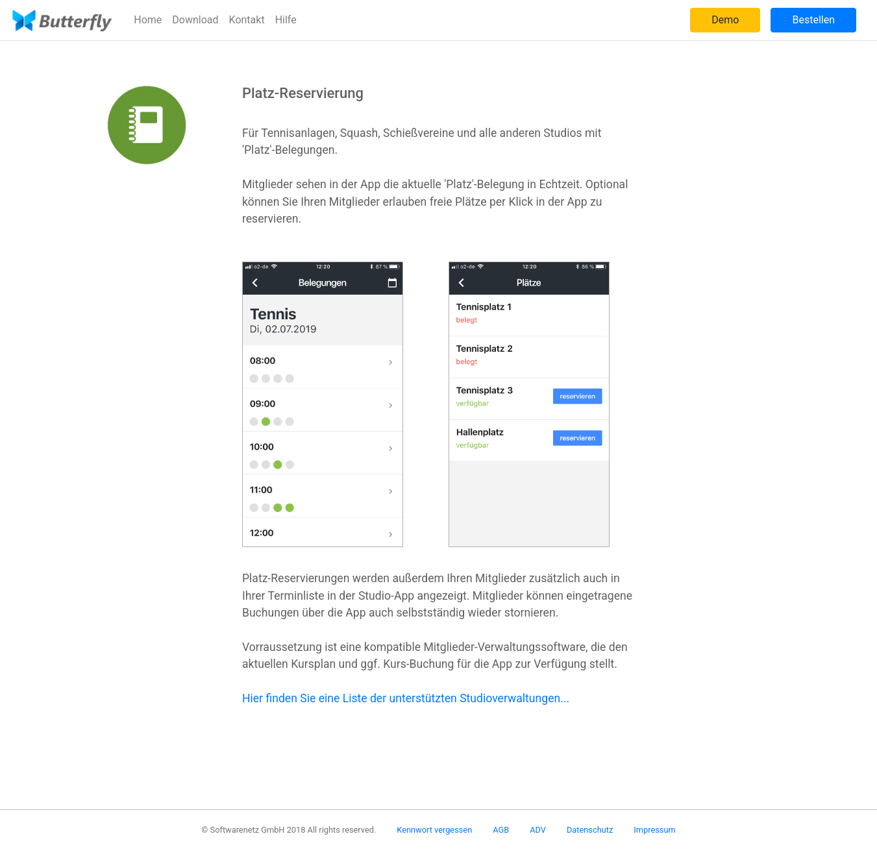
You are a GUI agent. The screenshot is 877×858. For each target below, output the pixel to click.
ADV (538, 830)
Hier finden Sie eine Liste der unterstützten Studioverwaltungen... (405, 698)
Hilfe (286, 20)
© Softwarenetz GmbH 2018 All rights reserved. (288, 830)
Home (148, 20)
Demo (725, 20)
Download (195, 20)
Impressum (654, 830)
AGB (501, 830)
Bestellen (813, 20)
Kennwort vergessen (434, 830)
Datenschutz (590, 830)
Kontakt (247, 20)
